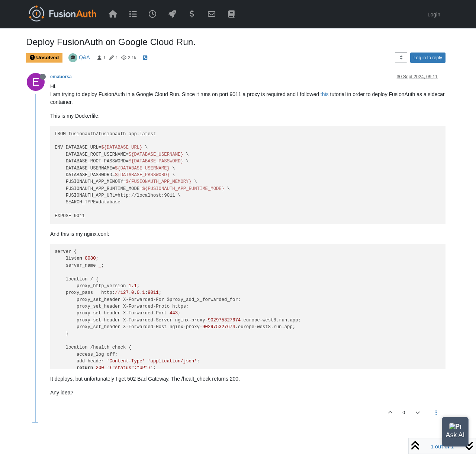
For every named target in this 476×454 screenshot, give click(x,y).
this (325, 94)
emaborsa (61, 76)
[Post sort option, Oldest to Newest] (401, 58)
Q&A (84, 57)
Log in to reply (428, 57)
